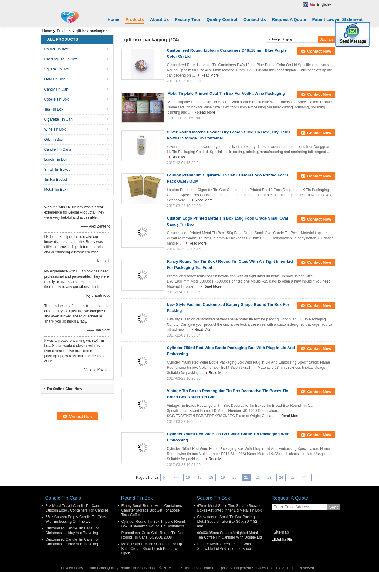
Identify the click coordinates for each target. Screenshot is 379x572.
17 (199, 477)
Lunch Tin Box (55, 159)
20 (234, 477)
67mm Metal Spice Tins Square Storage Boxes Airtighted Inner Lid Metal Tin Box (229, 508)
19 (223, 477)
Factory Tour (188, 19)
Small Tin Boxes (57, 169)
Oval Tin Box (54, 79)
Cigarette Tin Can (58, 119)
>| (315, 477)
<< (176, 477)
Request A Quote (289, 19)
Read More (210, 75)
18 (211, 477)
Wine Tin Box (55, 129)
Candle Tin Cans (57, 149)
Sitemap (281, 532)
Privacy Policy (72, 568)
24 (281, 477)
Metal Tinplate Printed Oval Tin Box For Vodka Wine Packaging (226, 93)
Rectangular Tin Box (60, 59)
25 (293, 477)
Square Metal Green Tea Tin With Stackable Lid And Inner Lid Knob (224, 546)
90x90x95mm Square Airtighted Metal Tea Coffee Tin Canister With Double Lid (229, 535)
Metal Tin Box (55, 189)
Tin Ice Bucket (55, 179)
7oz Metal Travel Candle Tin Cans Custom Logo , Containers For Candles (77, 508)
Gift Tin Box (53, 139)
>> (304, 477)
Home (114, 19)
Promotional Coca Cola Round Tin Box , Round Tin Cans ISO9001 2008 (153, 535)
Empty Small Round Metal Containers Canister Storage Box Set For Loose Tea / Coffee (151, 510)
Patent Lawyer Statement (337, 19)
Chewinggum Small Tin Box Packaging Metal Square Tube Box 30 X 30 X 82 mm (228, 521)
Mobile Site (282, 540)
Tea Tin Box (53, 109)
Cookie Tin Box (56, 99)
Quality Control (222, 19)
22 (258, 477)
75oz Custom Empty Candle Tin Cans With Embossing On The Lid (76, 519)
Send (334, 507)
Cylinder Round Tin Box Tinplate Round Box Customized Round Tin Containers (153, 523)
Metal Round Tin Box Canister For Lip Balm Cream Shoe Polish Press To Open (151, 548)
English (324, 4)
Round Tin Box (56, 49)
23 (269, 477)
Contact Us (254, 19)
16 (188, 477)
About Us (159, 19)
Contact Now (319, 51)
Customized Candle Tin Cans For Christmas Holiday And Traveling (72, 530)
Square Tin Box (56, 69)
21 (246, 477)
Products (134, 19)
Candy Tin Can (56, 89)
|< (164, 477)
